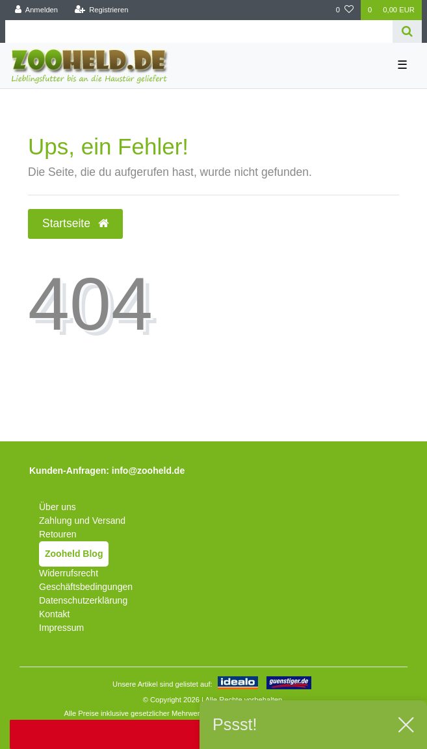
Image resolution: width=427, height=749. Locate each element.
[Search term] (199, 31)
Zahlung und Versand (82, 520)
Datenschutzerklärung (83, 600)
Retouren (58, 534)
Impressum (61, 627)
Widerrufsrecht (68, 573)
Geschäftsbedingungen (86, 587)
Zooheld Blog (74, 553)
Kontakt (54, 614)
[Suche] (407, 31)
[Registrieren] (101, 10)
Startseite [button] (75, 223)
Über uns (57, 507)
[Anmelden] (37, 10)
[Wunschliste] (345, 10)
